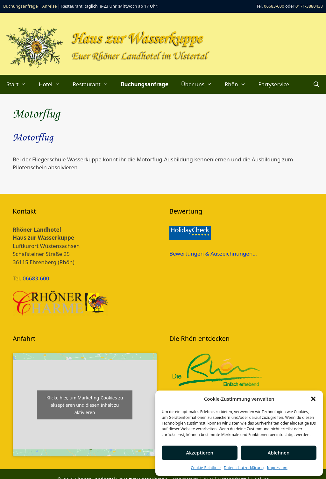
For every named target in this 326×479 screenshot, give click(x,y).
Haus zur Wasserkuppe (137, 38)
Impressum (277, 467)
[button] (313, 399)
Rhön (238, 84)
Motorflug (33, 138)
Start (19, 84)
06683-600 (274, 6)
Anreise (49, 6)
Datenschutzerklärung (244, 467)
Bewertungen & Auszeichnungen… (213, 253)
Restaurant (93, 84)
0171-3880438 (309, 6)
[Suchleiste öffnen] (316, 84)
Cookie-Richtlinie (206, 467)
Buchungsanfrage (20, 6)
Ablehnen (279, 452)
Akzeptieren (199, 452)
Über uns (199, 84)
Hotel (53, 84)
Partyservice (273, 84)
